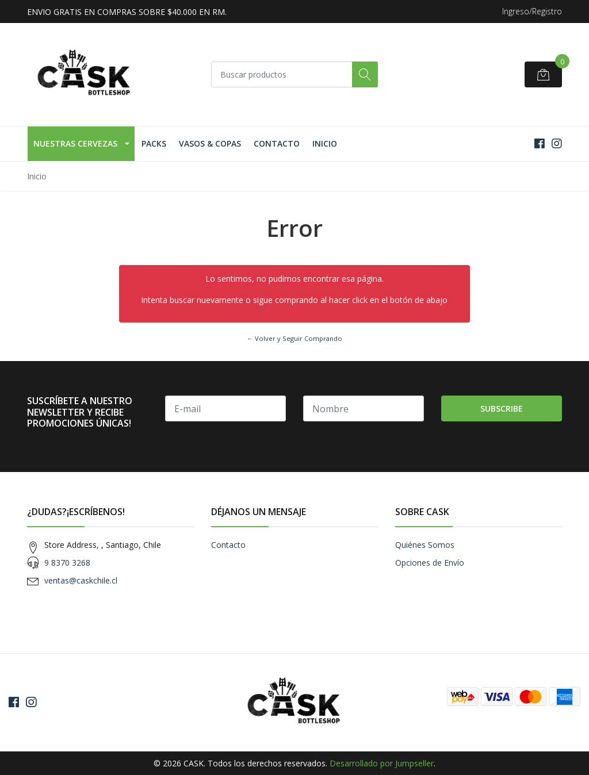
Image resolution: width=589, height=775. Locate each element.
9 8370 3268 (67, 562)
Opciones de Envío (429, 562)
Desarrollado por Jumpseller (382, 763)
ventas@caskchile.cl (80, 580)
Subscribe (501, 408)
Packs (153, 143)
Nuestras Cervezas (75, 143)
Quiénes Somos (424, 544)
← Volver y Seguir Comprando (294, 338)
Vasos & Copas (210, 143)
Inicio (324, 143)
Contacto (277, 143)
